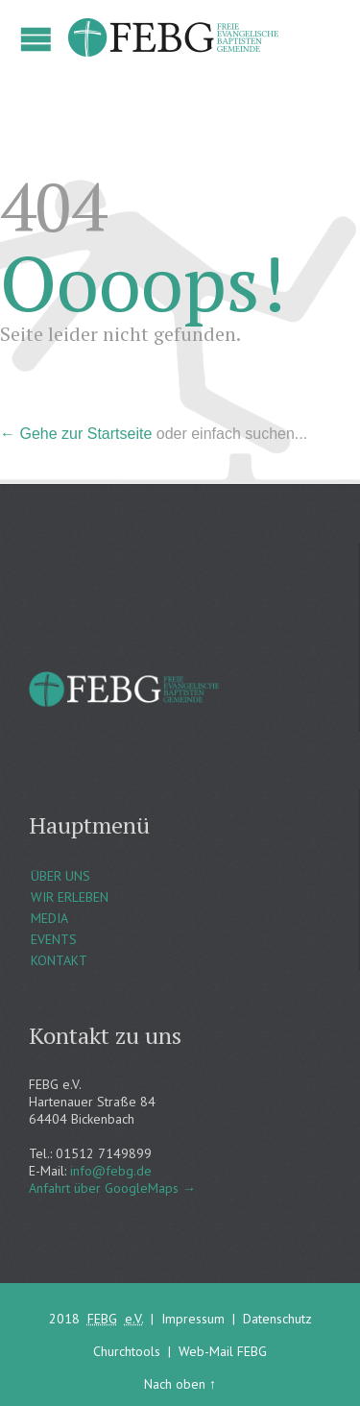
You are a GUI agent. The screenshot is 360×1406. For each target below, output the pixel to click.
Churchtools (126, 1351)
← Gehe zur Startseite (76, 433)
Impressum (193, 1318)
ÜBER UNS (60, 876)
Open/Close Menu (36, 39)
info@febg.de (111, 1170)
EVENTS (54, 939)
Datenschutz (277, 1318)
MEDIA (49, 918)
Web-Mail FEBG (223, 1351)
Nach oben (174, 1384)
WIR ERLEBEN (69, 897)
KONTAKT (59, 960)
